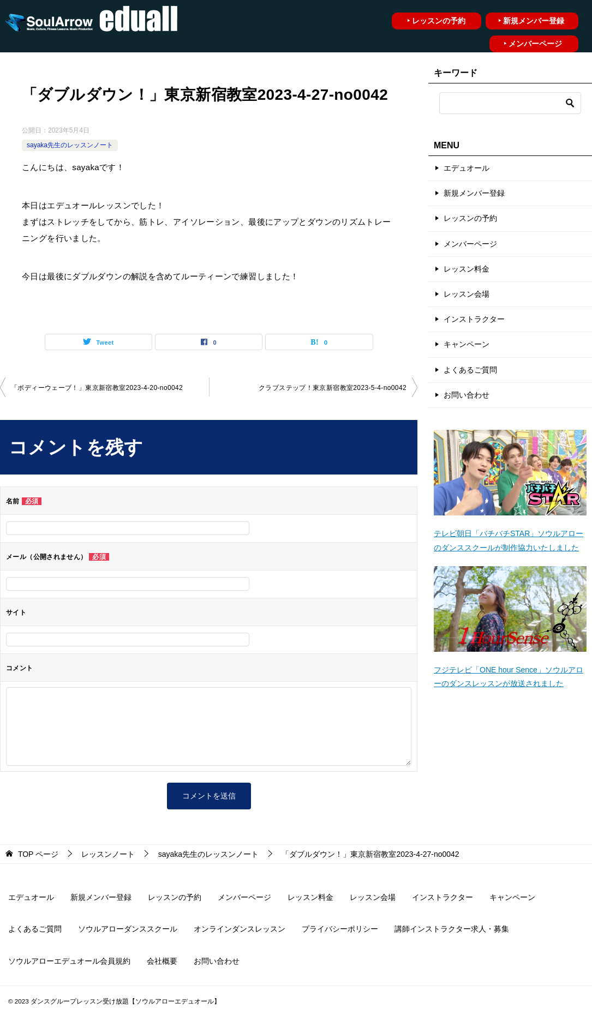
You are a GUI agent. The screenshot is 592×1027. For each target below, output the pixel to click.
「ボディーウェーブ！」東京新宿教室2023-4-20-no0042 (97, 388)
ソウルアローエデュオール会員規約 (69, 961)
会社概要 (162, 961)
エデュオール (466, 168)
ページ (38, 854)
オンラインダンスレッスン (239, 928)
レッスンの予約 (470, 218)
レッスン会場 (466, 294)
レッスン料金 (466, 269)
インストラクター (474, 319)
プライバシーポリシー (340, 928)
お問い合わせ (466, 395)
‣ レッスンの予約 (436, 20)
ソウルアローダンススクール (127, 928)
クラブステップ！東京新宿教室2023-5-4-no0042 (332, 388)
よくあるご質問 (470, 369)
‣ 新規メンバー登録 (531, 20)
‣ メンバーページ (533, 43)
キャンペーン (466, 344)
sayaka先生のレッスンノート (70, 145)
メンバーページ (470, 243)
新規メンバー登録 (474, 193)
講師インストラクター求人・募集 (451, 928)
